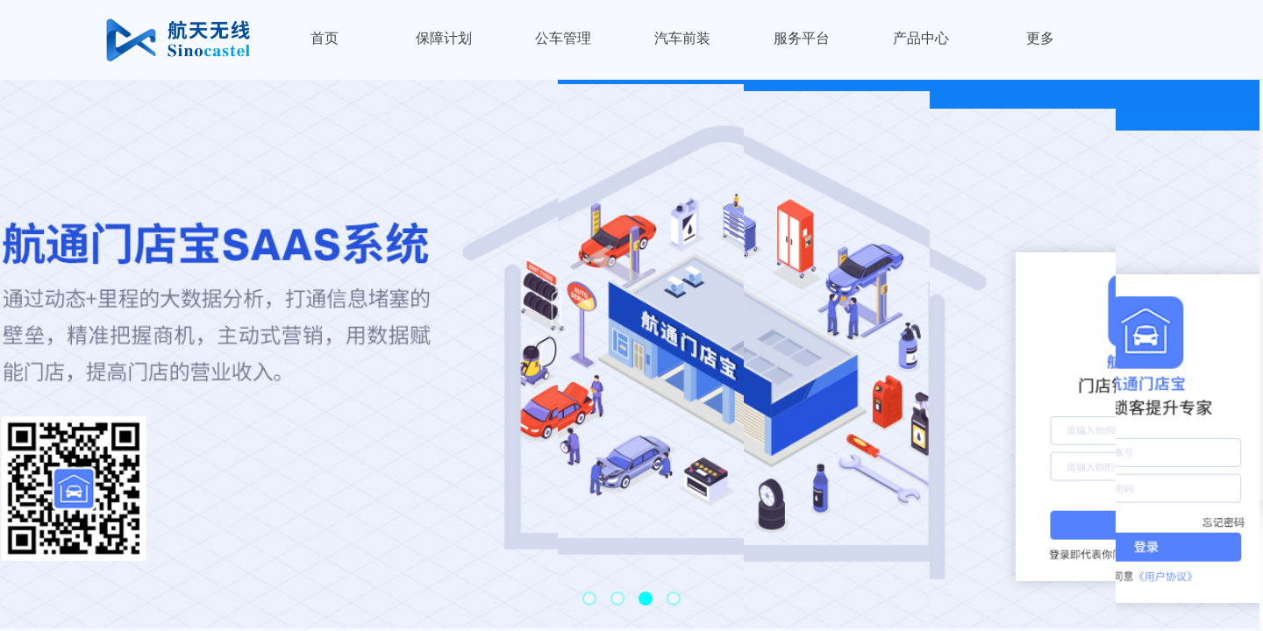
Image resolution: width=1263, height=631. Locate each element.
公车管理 (563, 38)
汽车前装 (682, 38)
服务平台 (802, 38)
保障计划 (444, 38)
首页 (324, 38)
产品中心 (921, 38)
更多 (1040, 38)
